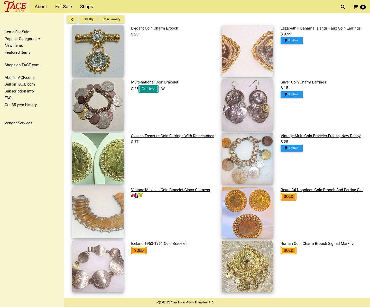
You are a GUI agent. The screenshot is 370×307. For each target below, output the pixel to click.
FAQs (9, 98)
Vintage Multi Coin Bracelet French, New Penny (321, 136)
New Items (14, 45)
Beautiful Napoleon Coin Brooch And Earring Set (322, 190)
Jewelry (90, 19)
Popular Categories (23, 38)
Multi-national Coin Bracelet (156, 82)
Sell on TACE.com (20, 84)
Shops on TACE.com (22, 65)
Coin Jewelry (113, 19)
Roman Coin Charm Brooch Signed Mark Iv (317, 243)
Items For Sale (17, 32)
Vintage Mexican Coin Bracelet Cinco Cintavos (171, 190)
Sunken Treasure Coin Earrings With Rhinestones (174, 136)
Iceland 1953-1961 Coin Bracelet (160, 243)
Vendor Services (18, 123)
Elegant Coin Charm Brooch (155, 28)
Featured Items (17, 52)
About (41, 6)
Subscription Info (19, 91)
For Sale (63, 6)
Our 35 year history (21, 105)
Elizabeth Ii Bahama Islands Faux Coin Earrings (321, 28)
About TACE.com (19, 77)
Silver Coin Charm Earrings (304, 82)
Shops (86, 6)
